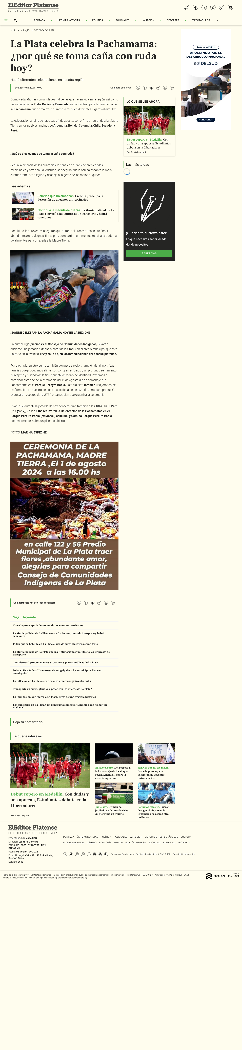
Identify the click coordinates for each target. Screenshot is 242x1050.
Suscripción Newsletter (184, 854)
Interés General (73, 842)
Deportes (173, 20)
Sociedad (154, 842)
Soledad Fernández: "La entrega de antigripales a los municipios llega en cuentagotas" (57, 672)
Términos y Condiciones (122, 854)
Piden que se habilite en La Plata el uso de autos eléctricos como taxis (55, 644)
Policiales (122, 20)
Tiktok (89, 854)
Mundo (118, 842)
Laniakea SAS (29, 837)
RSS (169, 854)
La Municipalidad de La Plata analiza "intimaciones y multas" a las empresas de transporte (61, 653)
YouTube (94, 854)
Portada (39, 20)
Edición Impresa (135, 842)
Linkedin (106, 854)
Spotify (100, 854)
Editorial (169, 842)
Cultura (185, 836)
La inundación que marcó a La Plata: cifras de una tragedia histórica (54, 697)
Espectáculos (200, 20)
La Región (148, 20)
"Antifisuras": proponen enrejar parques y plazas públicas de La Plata (55, 662)
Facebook (71, 854)
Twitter (77, 854)
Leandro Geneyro (28, 841)
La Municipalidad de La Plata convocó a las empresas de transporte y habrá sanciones (58, 635)
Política (97, 20)
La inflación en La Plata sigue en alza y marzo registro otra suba (52, 681)
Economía (105, 842)
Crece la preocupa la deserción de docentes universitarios (48, 625)
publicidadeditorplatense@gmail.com (96, 875)
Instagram (65, 854)
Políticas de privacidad (146, 854)
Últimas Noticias (68, 20)
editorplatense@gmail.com (52, 875)
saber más (149, 253)
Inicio (13, 30)
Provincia (184, 842)
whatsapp (83, 854)
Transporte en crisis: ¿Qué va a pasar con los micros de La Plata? (52, 689)
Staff (162, 854)
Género (91, 842)
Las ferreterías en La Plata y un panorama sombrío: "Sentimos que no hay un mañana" (60, 706)
